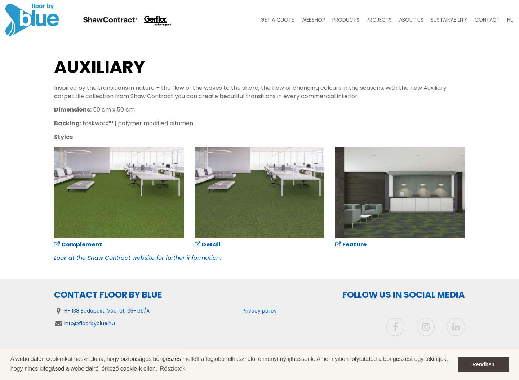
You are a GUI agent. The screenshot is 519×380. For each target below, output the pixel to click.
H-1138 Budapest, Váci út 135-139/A (107, 310)
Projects (379, 19)
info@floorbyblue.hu (89, 323)
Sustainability (449, 19)
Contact (487, 19)
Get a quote (277, 19)
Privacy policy (260, 310)
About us (411, 19)
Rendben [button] (483, 364)
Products (345, 19)
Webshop (313, 19)
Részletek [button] (172, 369)
